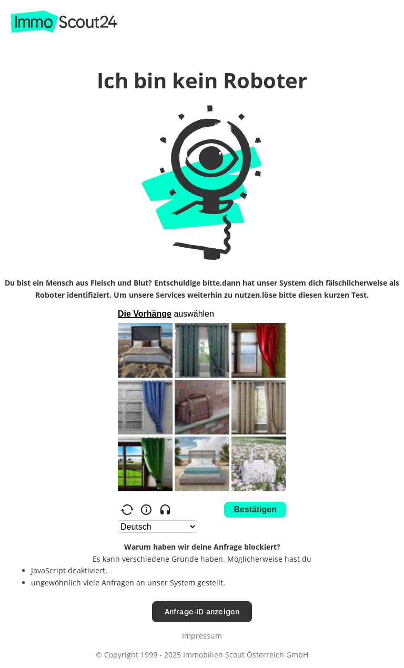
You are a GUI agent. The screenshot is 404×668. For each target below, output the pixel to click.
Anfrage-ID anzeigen (202, 611)
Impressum (202, 636)
